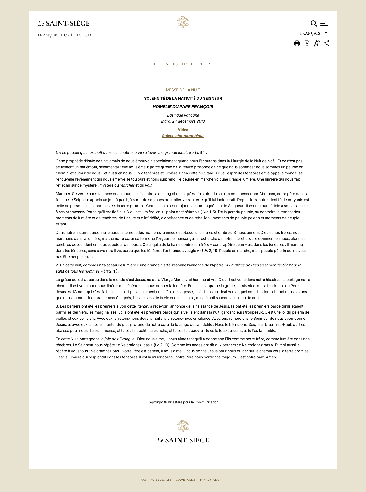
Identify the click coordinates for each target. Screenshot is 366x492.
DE (156, 64)
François (48, 35)
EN (166, 64)
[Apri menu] (323, 23)
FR (184, 64)
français (310, 34)
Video (183, 129)
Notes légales (161, 479)
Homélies (71, 35)
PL (201, 64)
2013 (87, 35)
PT (210, 64)
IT (192, 64)
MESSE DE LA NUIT (183, 90)
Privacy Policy (210, 479)
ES (175, 64)
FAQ (143, 479)
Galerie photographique (183, 135)
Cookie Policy (185, 479)
